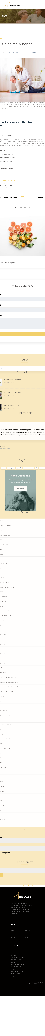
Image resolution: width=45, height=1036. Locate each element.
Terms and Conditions (38, 987)
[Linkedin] (11, 185)
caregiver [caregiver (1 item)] (11, 475)
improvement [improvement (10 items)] (28, 475)
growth (3, 180)
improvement (10, 180)
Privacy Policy (33, 989)
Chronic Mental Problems (12, 407)
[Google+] (5, 185)
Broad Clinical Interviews (12, 394)
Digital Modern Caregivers (13, 381)
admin (2, 53)
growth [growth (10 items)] (19, 475)
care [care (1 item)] (3, 475)
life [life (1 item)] (36, 475)
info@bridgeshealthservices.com (20, 982)
